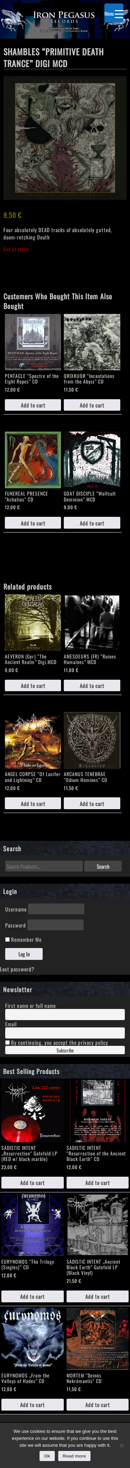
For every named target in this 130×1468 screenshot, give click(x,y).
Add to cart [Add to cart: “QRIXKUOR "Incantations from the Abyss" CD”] (92, 405)
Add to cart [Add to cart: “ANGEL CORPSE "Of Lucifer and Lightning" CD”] (33, 803)
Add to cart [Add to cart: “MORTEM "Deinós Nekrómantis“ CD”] (97, 1404)
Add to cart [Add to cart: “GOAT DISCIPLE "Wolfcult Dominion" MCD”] (92, 523)
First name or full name (30, 1005)
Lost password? (17, 969)
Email (11, 1023)
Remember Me (23, 939)
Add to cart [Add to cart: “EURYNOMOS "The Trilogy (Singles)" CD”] (32, 1296)
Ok (47, 1456)
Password (15, 925)
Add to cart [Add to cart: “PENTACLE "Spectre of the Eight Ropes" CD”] (33, 405)
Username (16, 909)
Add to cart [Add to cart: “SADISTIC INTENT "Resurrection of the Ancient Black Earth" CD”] (97, 1182)
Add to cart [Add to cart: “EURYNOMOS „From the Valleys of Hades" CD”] (32, 1404)
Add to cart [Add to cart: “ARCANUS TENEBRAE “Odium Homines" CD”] (92, 803)
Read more (74, 1456)
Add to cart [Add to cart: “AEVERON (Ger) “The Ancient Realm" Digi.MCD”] (33, 685)
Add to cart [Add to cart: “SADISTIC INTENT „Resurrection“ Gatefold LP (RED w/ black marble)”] (32, 1182)
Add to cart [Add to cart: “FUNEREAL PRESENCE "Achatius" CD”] (33, 523)
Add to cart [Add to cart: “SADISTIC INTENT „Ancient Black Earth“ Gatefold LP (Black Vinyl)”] (97, 1296)
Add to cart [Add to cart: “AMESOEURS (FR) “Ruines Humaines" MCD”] (92, 685)
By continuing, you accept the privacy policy (56, 1042)
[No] (121, 1445)
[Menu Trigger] (113, 13)
